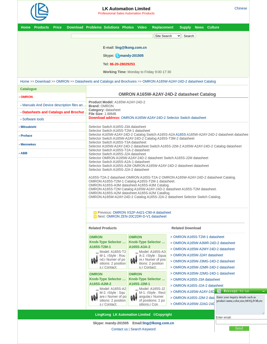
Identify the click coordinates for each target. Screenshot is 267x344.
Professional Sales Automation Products (126, 13)
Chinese (241, 8)
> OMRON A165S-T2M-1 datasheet (197, 237)
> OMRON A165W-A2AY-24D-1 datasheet (202, 292)
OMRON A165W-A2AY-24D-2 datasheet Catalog (179, 81)
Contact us (119, 329)
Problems (94, 27)
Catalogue (28, 89)
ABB (23, 153)
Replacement (162, 27)
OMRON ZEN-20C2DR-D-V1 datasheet (136, 216)
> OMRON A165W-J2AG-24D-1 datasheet (202, 304)
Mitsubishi (28, 127)
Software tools (33, 119)
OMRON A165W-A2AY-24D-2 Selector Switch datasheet (163, 118)
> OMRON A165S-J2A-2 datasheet (196, 285)
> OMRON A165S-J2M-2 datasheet (197, 298)
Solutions (111, 27)
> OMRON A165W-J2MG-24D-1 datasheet (202, 273)
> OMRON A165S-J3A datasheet (195, 279)
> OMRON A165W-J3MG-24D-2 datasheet (202, 261)
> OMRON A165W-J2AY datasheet (196, 255)
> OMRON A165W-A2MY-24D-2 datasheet (202, 249)
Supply (185, 27)
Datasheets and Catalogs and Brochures (106, 81)
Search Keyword (143, 329)
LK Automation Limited (126, 8)
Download (75, 27)
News (199, 27)
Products (41, 27)
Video (142, 27)
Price (57, 27)
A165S (181, 134)
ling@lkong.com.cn (131, 47)
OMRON (62, 81)
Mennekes (28, 144)
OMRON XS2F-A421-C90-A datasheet (142, 212)
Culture (213, 27)
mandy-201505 (132, 55)
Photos (128, 27)
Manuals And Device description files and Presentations (64, 105)
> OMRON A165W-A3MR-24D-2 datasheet (202, 243)
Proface (26, 135)
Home (25, 27)
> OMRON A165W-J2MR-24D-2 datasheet (202, 267)
